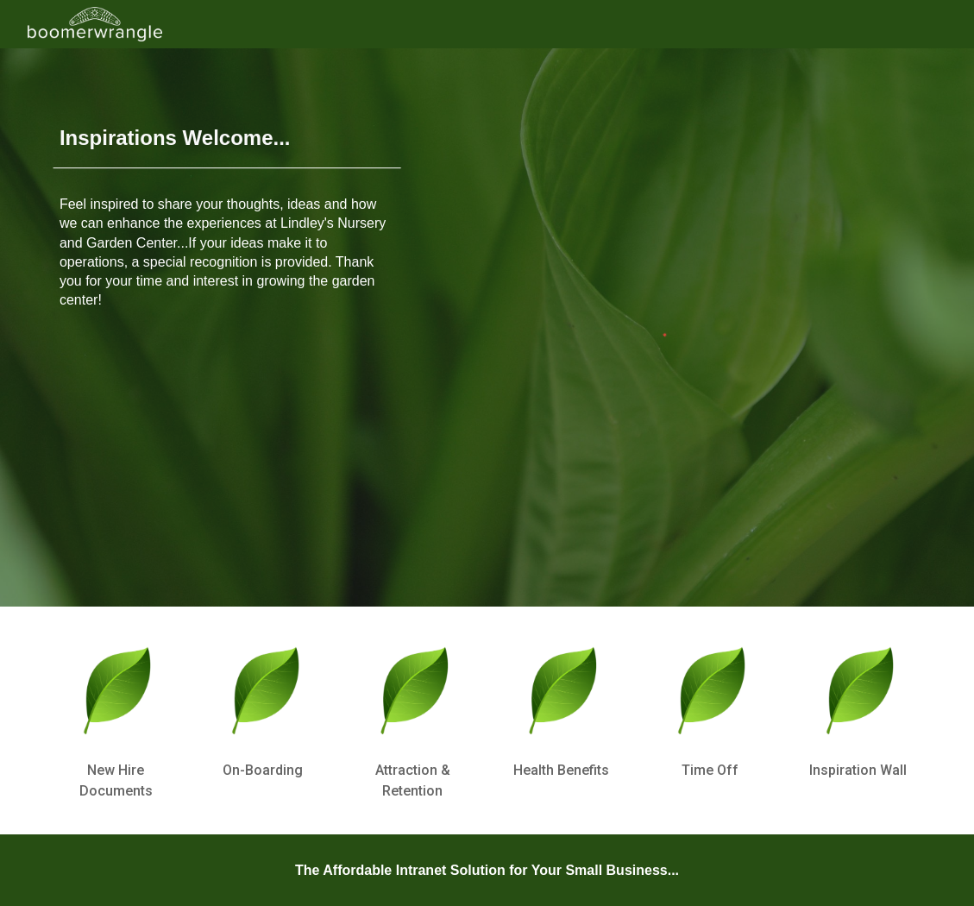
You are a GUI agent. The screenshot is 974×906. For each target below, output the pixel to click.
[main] (227, 132)
